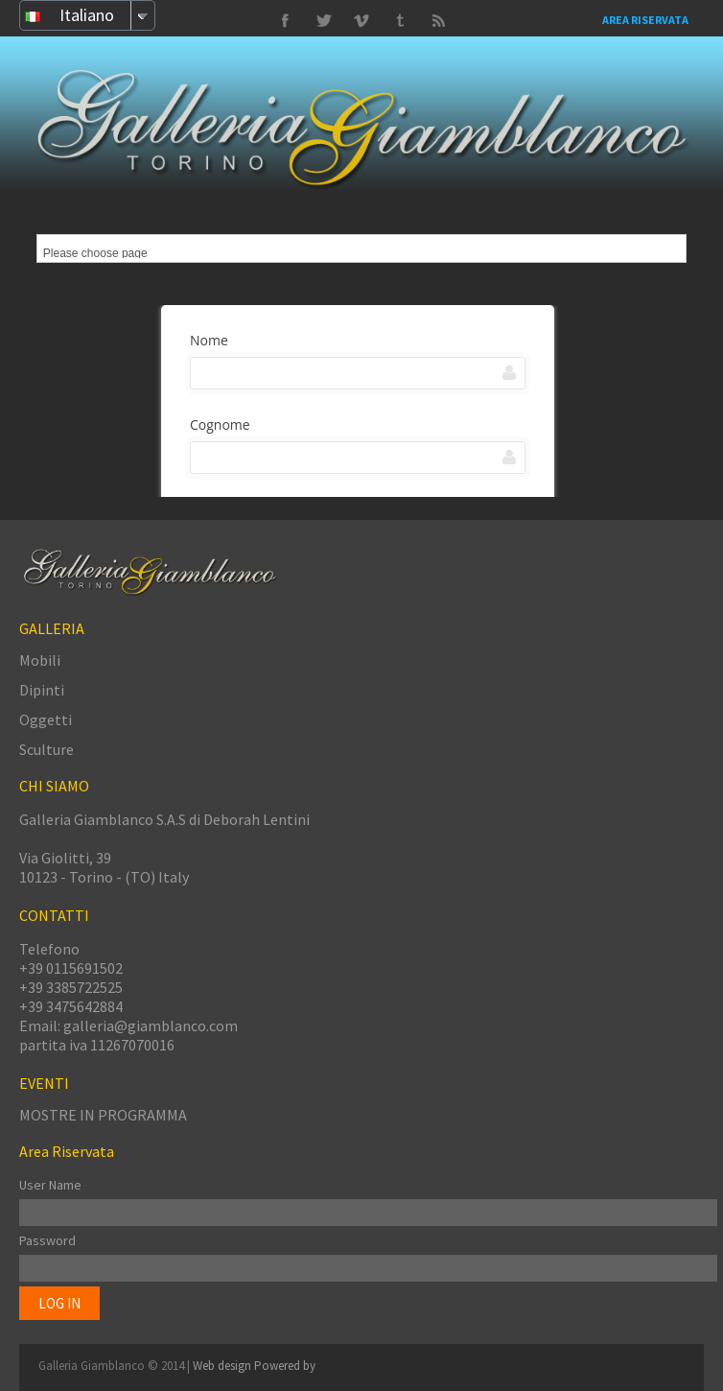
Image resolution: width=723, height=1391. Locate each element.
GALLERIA (51, 628)
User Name (50, 1184)
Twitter (400, 21)
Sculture (46, 749)
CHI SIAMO (54, 785)
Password (47, 1240)
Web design (223, 1365)
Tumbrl (361, 21)
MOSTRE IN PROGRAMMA (103, 1114)
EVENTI (44, 1083)
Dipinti (41, 689)
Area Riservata (645, 19)
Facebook (284, 21)
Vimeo (323, 21)
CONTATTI (54, 915)
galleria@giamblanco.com (150, 1025)
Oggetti (45, 719)
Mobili (39, 660)
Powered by (284, 1365)
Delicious (438, 21)
